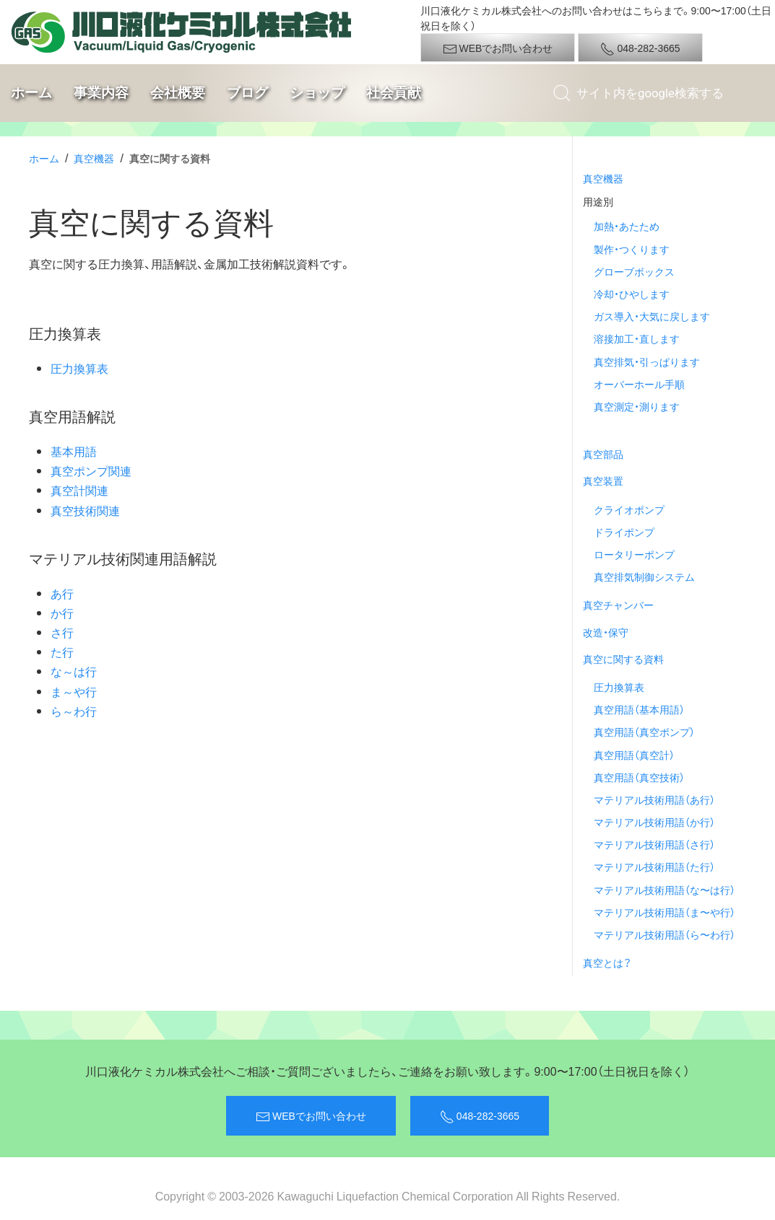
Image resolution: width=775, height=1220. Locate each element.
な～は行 (74, 671)
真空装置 (603, 480)
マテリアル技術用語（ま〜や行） (664, 912)
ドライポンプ (624, 532)
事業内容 (101, 92)
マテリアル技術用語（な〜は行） (664, 889)
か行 (62, 612)
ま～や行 (74, 691)
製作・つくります (632, 249)
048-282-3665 (640, 48)
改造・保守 (605, 632)
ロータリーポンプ (634, 554)
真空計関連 (79, 490)
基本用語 (74, 451)
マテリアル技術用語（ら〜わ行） (664, 934)
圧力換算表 (79, 368)
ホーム (31, 92)
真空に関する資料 (623, 658)
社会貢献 (393, 92)
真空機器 (94, 158)
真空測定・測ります (637, 406)
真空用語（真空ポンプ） (644, 731)
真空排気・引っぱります (647, 361)
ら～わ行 (74, 710)
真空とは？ (607, 962)
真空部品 (603, 454)
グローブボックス (634, 271)
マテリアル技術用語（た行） (654, 866)
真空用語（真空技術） (639, 777)
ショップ (317, 92)
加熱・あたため (626, 226)
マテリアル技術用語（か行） (654, 822)
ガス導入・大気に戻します (652, 316)
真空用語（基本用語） (639, 709)
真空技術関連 (85, 510)
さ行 (62, 632)
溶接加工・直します (637, 338)
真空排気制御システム (644, 576)
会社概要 (177, 92)
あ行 (62, 593)
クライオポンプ (629, 509)
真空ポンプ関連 (91, 470)
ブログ (247, 92)
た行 (62, 651)
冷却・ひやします (632, 293)
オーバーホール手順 (639, 384)
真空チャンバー (618, 604)
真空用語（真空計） (634, 754)
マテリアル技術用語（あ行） (654, 799)
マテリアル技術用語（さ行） (654, 844)
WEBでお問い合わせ (498, 48)
